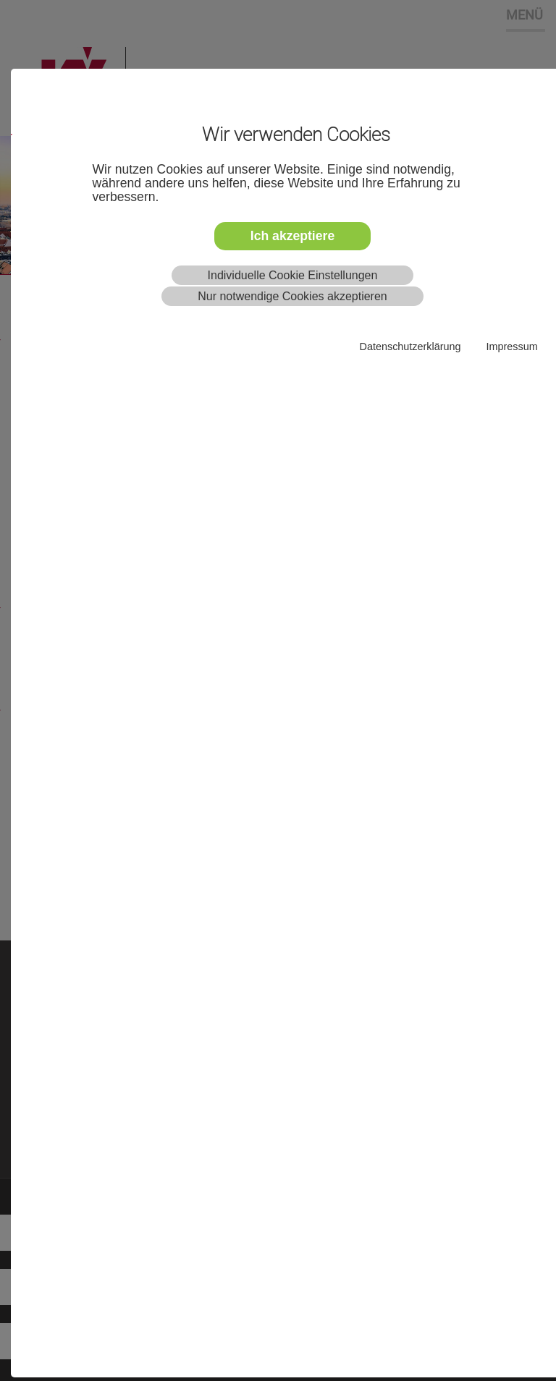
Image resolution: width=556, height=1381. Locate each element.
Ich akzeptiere (292, 236)
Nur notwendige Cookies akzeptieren (292, 296)
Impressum (511, 346)
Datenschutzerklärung (410, 346)
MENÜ (524, 14)
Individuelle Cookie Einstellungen (293, 275)
